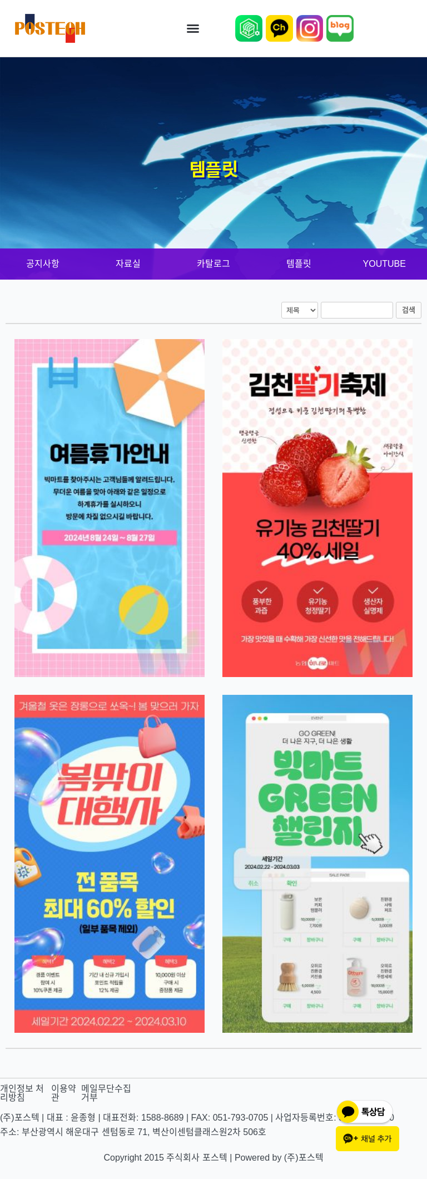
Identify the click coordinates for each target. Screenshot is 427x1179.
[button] (193, 28)
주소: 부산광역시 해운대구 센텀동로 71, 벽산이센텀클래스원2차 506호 (133, 1132)
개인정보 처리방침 (22, 1093)
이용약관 (63, 1093)
